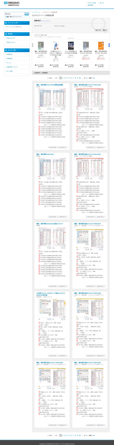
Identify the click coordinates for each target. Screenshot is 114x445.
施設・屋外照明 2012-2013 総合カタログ (49, 224)
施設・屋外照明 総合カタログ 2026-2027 (87, 224)
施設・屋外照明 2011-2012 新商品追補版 (49, 85)
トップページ (36, 12)
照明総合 (9, 54)
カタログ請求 (92, 3)
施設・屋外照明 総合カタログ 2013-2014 (87, 154)
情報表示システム (12, 67)
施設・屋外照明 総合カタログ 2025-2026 (87, 293)
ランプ (9, 63)
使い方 (102, 3)
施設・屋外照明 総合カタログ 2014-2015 (87, 85)
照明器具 (9, 58)
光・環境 (9, 71)
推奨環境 (90, 5)
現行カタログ (11, 38)
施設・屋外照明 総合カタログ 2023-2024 (87, 362)
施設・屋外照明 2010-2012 (45, 154)
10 (79, 78)
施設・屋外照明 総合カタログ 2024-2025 (49, 362)
